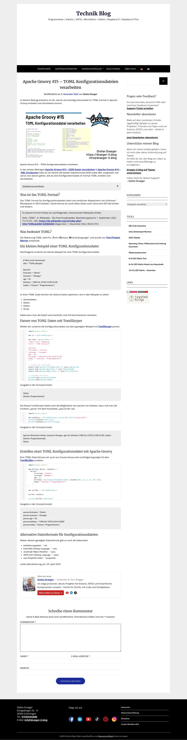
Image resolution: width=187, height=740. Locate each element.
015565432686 (29, 716)
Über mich (130, 69)
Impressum (125, 707)
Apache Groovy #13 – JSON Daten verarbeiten (70, 169)
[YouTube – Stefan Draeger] (68, 592)
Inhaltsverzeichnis (33, 186)
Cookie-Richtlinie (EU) (130, 724)
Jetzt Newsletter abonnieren (142, 137)
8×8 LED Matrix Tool (137, 258)
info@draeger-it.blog (35, 720)
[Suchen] (163, 81)
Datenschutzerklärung (130, 713)
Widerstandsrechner (137, 252)
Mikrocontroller (92, 69)
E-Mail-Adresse (80, 656)
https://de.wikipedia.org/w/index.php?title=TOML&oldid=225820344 (51, 222)
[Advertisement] (93, 40)
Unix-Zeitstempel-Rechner (140, 231)
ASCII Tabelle (134, 237)
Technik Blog (93, 13)
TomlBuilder (27, 460)
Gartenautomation (66, 69)
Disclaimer (125, 719)
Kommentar (28, 622)
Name (24, 656)
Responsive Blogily (105, 736)
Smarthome (44, 69)
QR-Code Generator (137, 226)
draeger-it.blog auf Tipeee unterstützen (141, 171)
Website (24, 668)
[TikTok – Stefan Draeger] (76, 592)
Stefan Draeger (90, 94)
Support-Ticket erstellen (140, 108)
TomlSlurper (105, 326)
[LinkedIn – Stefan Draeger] (72, 592)
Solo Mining (113, 69)
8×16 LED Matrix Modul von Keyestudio (146, 264)
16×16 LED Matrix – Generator (142, 270)
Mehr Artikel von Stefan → (51, 592)
